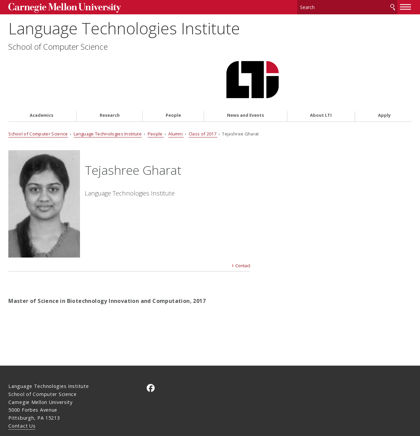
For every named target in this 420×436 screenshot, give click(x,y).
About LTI (321, 79)
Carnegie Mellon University (58, 7)
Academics (41, 79)
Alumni (176, 97)
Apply (384, 79)
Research (110, 79)
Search (392, 6)
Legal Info (20, 407)
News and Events (245, 79)
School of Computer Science (58, 54)
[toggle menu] (406, 6)
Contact (242, 235)
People (173, 79)
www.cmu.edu (60, 407)
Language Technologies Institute (124, 35)
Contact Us (21, 394)
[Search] (347, 6)
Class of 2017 (203, 97)
